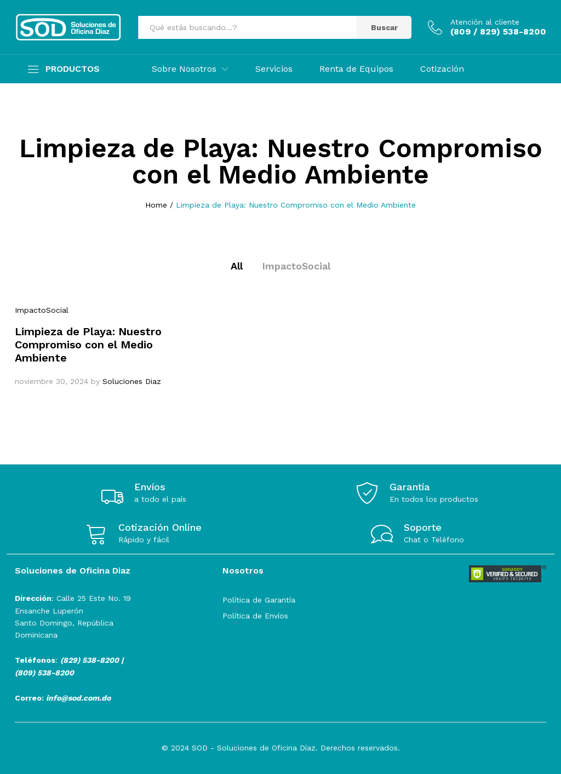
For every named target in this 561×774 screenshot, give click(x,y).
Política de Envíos (255, 615)
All (237, 266)
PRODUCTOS (72, 69)
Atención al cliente (484, 22)
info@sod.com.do (78, 697)
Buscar (384, 27)
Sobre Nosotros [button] (184, 69)
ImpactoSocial (296, 266)
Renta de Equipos (356, 69)
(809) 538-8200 (44, 672)
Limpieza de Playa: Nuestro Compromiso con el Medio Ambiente (88, 344)
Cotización (442, 69)
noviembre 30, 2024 (51, 381)
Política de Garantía (258, 599)
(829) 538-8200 (89, 660)
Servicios (274, 69)
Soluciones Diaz (131, 381)
